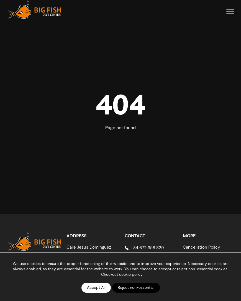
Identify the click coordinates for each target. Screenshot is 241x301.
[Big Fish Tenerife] (34, 239)
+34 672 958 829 (147, 248)
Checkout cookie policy (122, 274)
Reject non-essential (136, 287)
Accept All (96, 287)
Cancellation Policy (201, 247)
